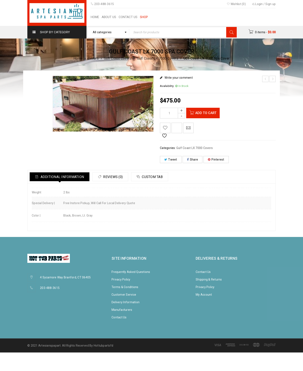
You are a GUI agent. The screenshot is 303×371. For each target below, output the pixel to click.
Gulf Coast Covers (118, 58)
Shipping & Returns (209, 279)
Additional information (63, 177)
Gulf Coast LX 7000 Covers (157, 58)
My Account (204, 294)
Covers (93, 58)
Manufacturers (122, 309)
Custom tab (157, 177)
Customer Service (124, 294)
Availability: (167, 86)
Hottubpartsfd (103, 345)
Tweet (170, 159)
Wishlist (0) (236, 4)
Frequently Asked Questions (131, 272)
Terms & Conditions (125, 287)
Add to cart (207, 113)
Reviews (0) (115, 177)
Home (77, 58)
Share (192, 159)
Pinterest (216, 159)
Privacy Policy (121, 279)
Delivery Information (126, 302)
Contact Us (119, 317)
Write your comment (179, 77)
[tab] (61, 176)
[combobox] (108, 32)
